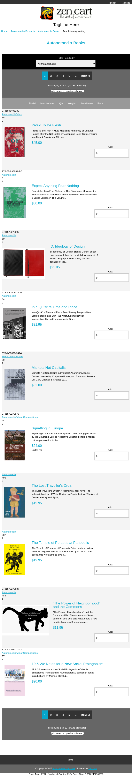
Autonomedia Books (48, 31)
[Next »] (85, 76)
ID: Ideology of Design (67, 246)
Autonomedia (9, 174)
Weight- (72, 103)
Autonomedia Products (23, 31)
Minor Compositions (12, 356)
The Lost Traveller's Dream (53, 485)
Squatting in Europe (47, 428)
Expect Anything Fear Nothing (55, 186)
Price (100, 103)
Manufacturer (47, 103)
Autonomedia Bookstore (63, 768)
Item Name (87, 103)
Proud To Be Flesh (46, 125)
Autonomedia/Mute (12, 114)
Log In (126, 3)
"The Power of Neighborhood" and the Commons (76, 605)
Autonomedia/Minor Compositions (20, 417)
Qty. (61, 103)
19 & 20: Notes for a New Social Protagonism (67, 664)
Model (32, 103)
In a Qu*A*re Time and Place (54, 307)
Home (112, 3)
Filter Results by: (66, 57)
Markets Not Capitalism (50, 368)
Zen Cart (92, 768)
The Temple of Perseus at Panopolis (60, 543)
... (76, 76)
